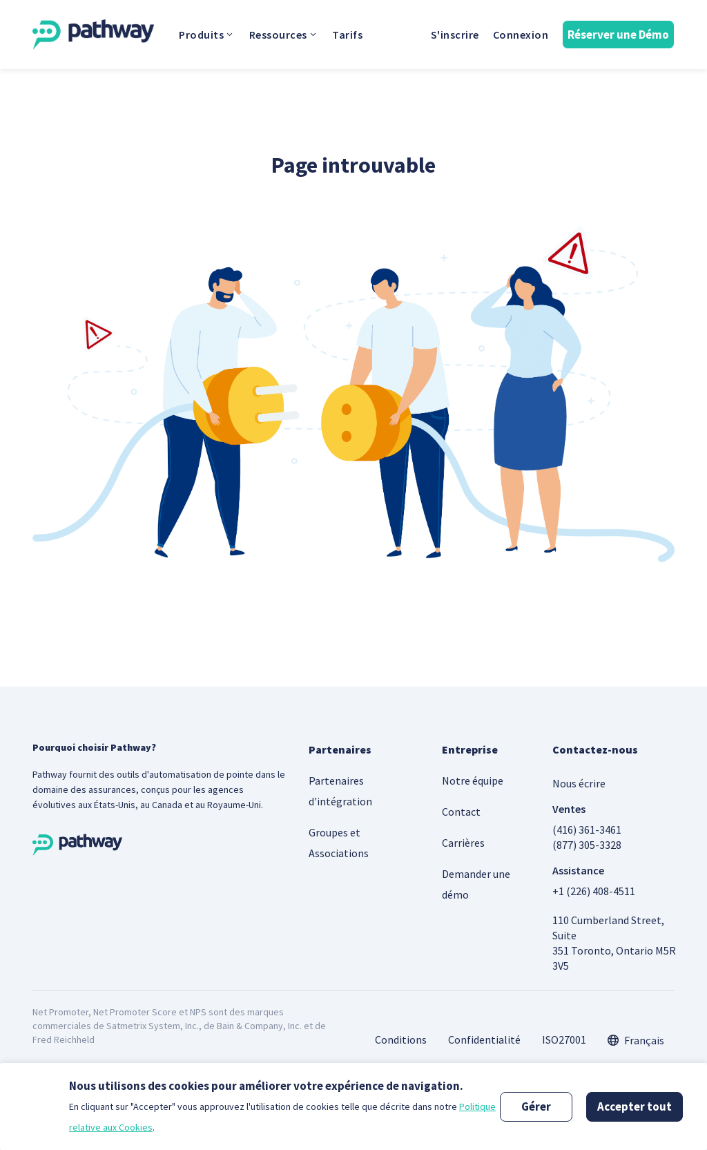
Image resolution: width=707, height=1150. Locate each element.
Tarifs (347, 34)
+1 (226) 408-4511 (593, 891)
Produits (207, 34)
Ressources (284, 34)
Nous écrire (579, 783)
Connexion (521, 34)
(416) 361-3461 (586, 829)
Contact (461, 811)
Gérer (536, 1106)
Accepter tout (634, 1106)
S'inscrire (455, 34)
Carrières (463, 843)
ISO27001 (564, 1039)
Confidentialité (484, 1039)
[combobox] (636, 1040)
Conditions (401, 1039)
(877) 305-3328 (586, 845)
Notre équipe (472, 780)
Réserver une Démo (618, 34)
